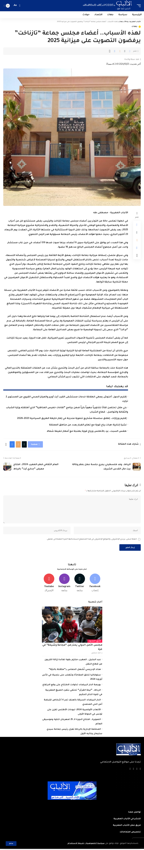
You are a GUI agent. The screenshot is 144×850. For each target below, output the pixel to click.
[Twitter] (79, 583)
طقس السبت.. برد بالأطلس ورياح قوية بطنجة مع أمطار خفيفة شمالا (87, 431)
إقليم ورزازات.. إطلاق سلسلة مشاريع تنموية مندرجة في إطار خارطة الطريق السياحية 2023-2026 (72, 418)
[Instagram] (64, 583)
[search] (19, 5)
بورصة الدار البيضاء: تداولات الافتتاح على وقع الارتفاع (72, 686)
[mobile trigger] (138, 5)
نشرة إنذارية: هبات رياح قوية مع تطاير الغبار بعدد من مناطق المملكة (88, 425)
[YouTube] (133, 770)
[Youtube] (49, 583)
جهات (134, 27)
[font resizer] (15, 5)
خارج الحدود (95, 642)
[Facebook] (95, 583)
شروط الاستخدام (75, 844)
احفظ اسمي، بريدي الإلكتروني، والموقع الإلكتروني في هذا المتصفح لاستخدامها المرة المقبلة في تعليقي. (91, 540)
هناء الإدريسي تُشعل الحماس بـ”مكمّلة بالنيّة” (75, 670)
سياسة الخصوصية (95, 844)
